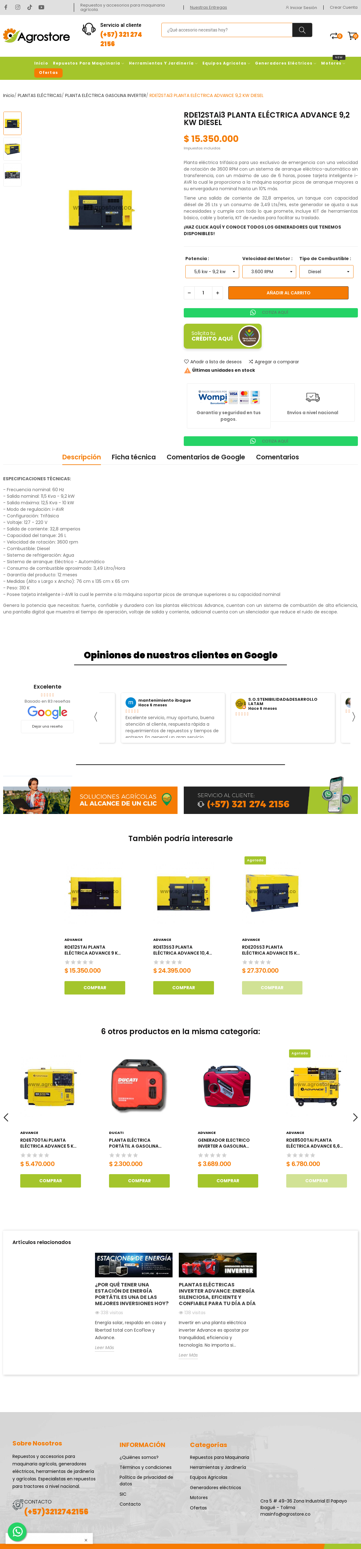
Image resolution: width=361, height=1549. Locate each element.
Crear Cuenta (344, 7)
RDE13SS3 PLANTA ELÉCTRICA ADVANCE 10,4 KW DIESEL (181, 950)
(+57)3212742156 (56, 1512)
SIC (123, 1494)
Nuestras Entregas (208, 7)
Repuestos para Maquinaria (219, 1457)
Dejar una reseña (47, 726)
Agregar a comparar (273, 362)
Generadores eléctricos (215, 1487)
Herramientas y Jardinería (218, 1467)
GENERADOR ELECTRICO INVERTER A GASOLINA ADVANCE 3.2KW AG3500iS (228, 1143)
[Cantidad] (203, 292)
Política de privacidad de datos (146, 1480)
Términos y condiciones (146, 1467)
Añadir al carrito (289, 293)
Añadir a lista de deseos (213, 362)
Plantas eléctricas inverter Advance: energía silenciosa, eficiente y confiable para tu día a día (217, 1294)
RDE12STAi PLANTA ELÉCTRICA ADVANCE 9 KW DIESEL (93, 950)
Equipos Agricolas (208, 1477)
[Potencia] (212, 271)
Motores (199, 1497)
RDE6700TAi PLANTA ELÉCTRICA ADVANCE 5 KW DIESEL (49, 1143)
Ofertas (198, 1508)
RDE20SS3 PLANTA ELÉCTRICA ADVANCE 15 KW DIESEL (271, 950)
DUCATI (116, 1133)
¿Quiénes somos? (139, 1457)
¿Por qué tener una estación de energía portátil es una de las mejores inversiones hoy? (132, 1294)
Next (355, 1118)
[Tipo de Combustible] (326, 271)
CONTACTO (38, 1501)
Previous (6, 1118)
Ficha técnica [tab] (134, 457)
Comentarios (277, 457)
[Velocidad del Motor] (269, 271)
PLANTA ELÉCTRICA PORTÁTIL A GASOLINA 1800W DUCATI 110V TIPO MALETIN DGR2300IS (136, 1143)
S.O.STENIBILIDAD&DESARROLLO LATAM (282, 701)
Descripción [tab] (81, 457)
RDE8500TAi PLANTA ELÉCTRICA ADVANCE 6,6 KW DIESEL (313, 1143)
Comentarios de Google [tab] (206, 457)
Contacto (130, 1504)
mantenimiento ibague (164, 700)
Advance (73, 940)
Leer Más (104, 1347)
